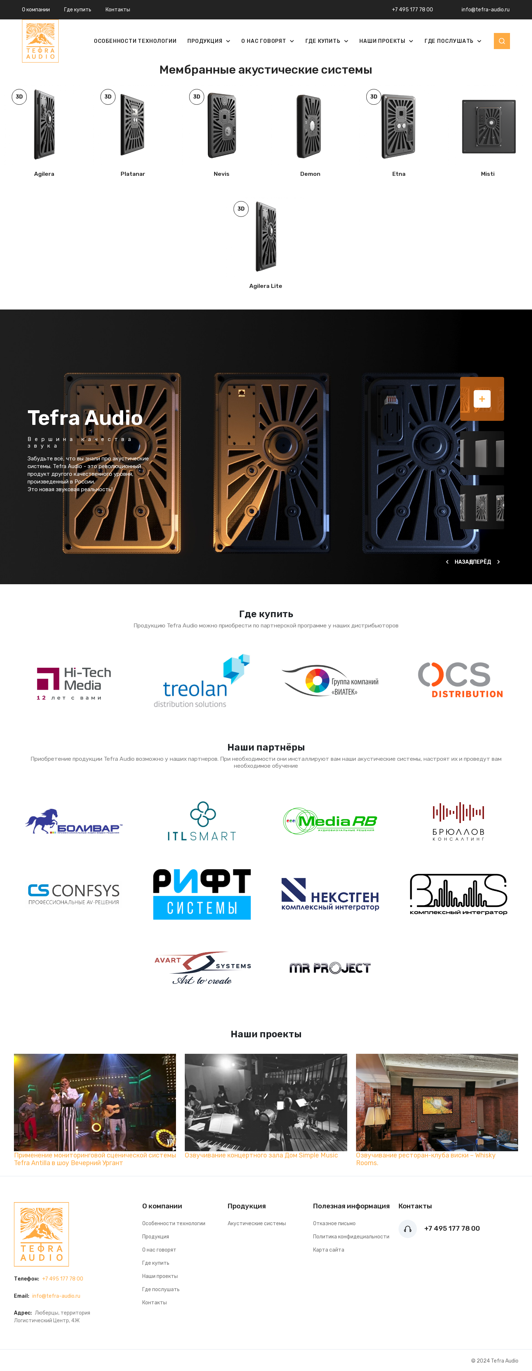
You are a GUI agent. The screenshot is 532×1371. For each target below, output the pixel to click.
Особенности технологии (135, 41)
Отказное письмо (334, 1223)
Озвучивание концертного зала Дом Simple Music (261, 1155)
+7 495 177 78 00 (412, 10)
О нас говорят (264, 41)
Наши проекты (383, 41)
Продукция (205, 41)
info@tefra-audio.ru (486, 10)
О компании (36, 10)
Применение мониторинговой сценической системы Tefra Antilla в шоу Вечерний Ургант (95, 1159)
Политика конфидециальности (351, 1237)
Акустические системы (257, 1223)
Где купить (77, 10)
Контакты (118, 10)
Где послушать (450, 41)
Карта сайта (328, 1250)
